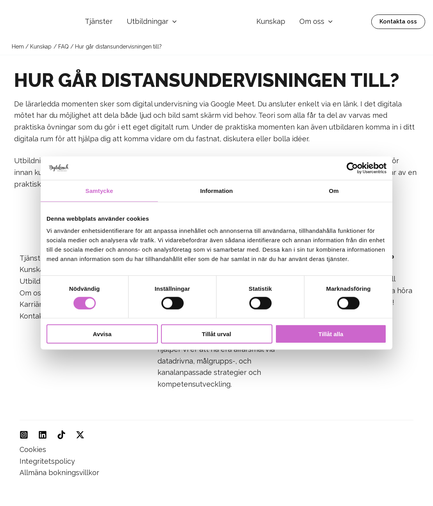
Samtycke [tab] (99, 190)
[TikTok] (61, 434)
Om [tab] (333, 190)
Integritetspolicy (47, 461)
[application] (172, 21)
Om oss (316, 21)
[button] (398, 21)
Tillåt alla (331, 334)
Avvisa (102, 334)
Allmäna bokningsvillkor (60, 472)
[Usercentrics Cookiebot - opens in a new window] (352, 168)
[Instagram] (24, 434)
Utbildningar (152, 21)
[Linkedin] (42, 434)
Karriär (31, 304)
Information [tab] (216, 190)
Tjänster (99, 21)
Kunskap (270, 21)
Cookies (33, 449)
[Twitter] (80, 434)
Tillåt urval (216, 334)
